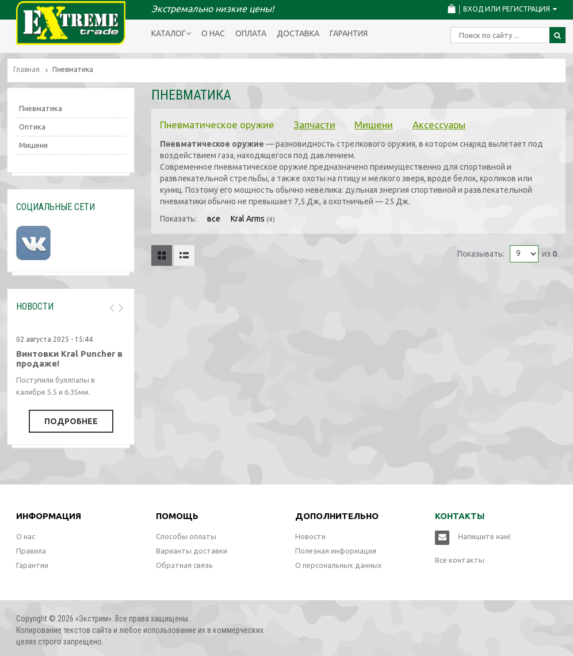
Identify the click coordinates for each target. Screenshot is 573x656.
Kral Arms (248, 218)
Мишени (373, 124)
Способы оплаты (186, 536)
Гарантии (32, 565)
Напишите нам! (484, 536)
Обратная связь (184, 565)
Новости (310, 536)
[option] (70, 379)
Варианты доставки (191, 551)
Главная (26, 69)
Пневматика (40, 108)
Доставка (298, 33)
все (213, 218)
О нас (213, 33)
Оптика (32, 127)
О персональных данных (338, 565)
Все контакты (459, 560)
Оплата (250, 33)
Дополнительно (337, 516)
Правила (31, 551)
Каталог (171, 33)
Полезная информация (335, 551)
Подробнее (71, 421)
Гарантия (349, 33)
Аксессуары (438, 124)
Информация (48, 516)
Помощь (177, 516)
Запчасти (314, 124)
